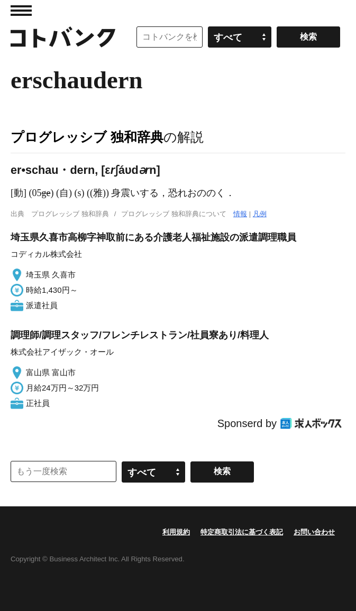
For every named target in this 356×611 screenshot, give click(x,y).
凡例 (260, 214)
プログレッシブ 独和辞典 (87, 136)
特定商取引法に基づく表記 (241, 532)
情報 (240, 214)
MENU (21, 10)
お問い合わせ (314, 532)
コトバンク (63, 37)
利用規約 (176, 532)
